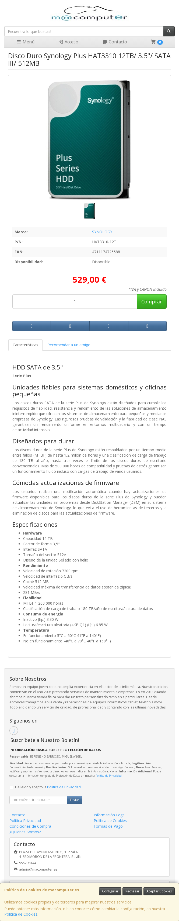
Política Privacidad (25, 820)
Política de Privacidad (109, 776)
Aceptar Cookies (159, 891)
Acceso (68, 42)
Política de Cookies (20, 914)
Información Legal (109, 814)
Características (25, 344)
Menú (25, 42)
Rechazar (132, 891)
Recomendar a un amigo (68, 344)
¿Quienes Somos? (25, 831)
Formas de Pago (108, 826)
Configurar (110, 891)
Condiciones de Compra (30, 826)
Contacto (114, 42)
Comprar (151, 301)
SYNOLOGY (102, 231)
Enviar (74, 799)
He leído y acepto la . (48, 787)
